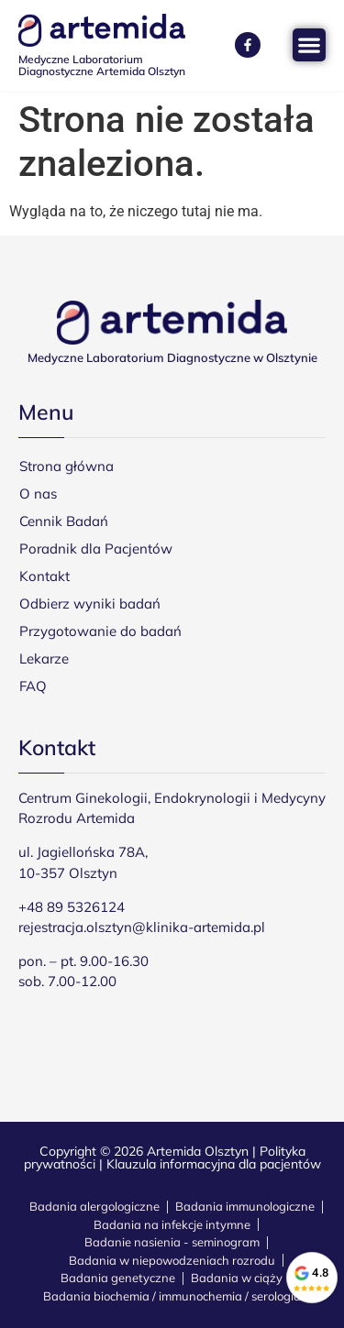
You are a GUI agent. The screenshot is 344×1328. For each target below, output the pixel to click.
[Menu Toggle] (309, 44)
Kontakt (44, 576)
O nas (38, 493)
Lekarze (44, 658)
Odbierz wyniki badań (90, 603)
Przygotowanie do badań (100, 631)
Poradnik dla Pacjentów (95, 548)
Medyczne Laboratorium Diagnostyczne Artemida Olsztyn (101, 65)
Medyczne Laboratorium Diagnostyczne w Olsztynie (172, 357)
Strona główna (66, 466)
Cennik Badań (63, 521)
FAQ (33, 686)
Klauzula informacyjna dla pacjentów (213, 1164)
